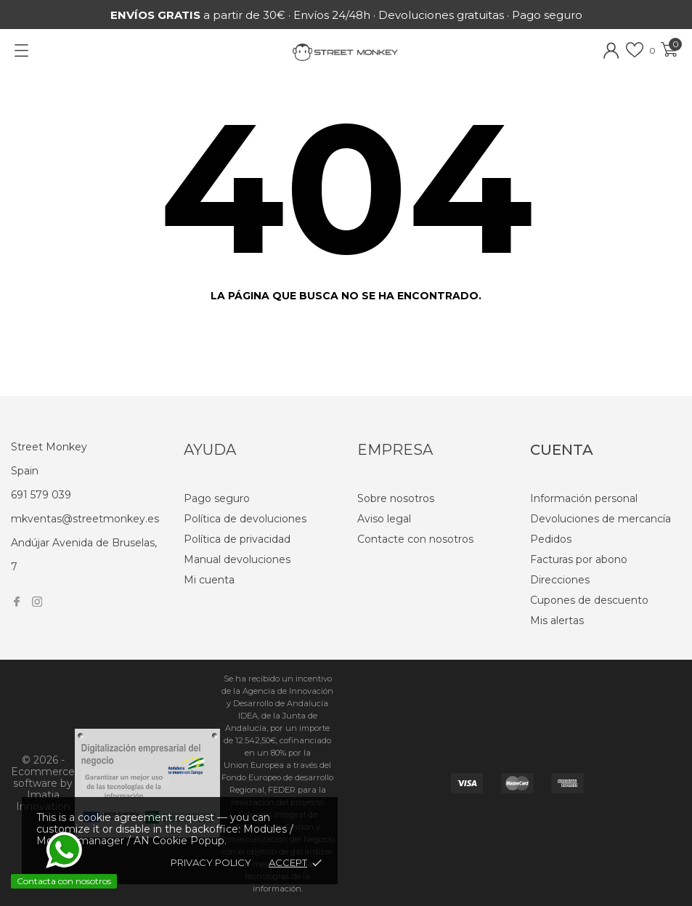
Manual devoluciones (237, 559)
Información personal (584, 498)
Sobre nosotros (395, 498)
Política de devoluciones (245, 518)
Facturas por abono (578, 559)
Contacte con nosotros (415, 539)
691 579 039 (41, 494)
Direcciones (560, 579)
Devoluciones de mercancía (600, 518)
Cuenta (561, 449)
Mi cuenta (209, 579)
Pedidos (550, 539)
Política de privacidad (237, 539)
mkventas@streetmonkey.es (85, 518)
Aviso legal (384, 518)
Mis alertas (557, 620)
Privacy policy (211, 862)
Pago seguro (217, 498)
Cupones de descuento (589, 600)
